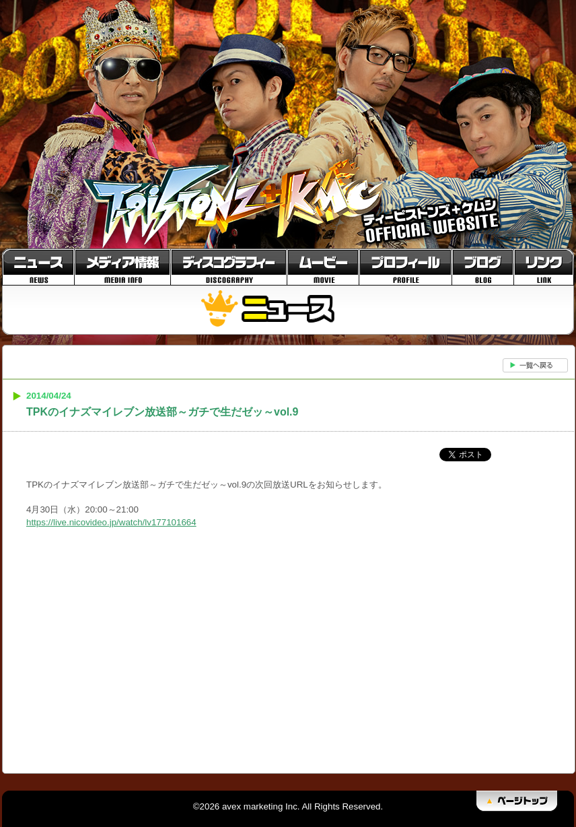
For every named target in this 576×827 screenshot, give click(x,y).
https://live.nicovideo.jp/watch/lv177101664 (111, 522)
